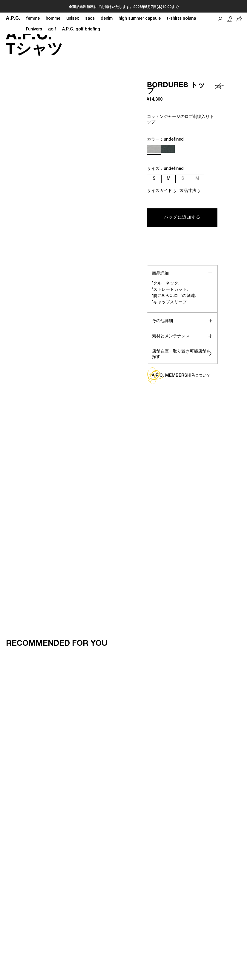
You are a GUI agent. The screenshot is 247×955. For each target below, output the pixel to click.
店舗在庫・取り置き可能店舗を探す (181, 354)
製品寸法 (188, 191)
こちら (160, 7)
